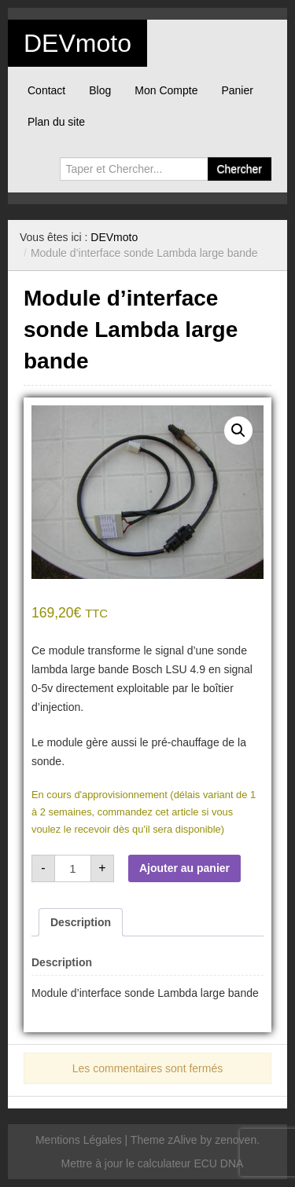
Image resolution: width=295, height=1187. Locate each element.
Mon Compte (166, 90)
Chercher (239, 169)
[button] (238, 430)
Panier (237, 90)
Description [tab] (80, 922)
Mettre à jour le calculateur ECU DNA (152, 1163)
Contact (46, 90)
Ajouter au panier (184, 868)
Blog (100, 90)
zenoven (235, 1140)
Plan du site (56, 121)
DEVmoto (77, 43)
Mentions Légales (78, 1140)
